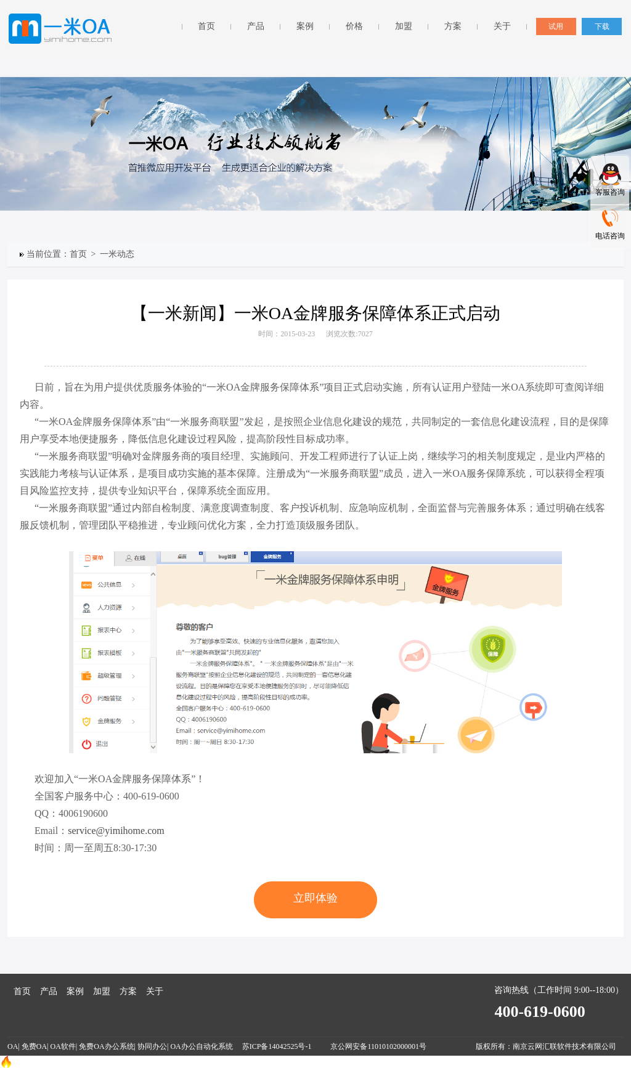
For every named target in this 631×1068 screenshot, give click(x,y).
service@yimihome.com (116, 830)
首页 (206, 26)
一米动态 (119, 254)
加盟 (403, 26)
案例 (305, 26)
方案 (453, 26)
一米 (61, 29)
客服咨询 (610, 192)
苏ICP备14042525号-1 (278, 1046)
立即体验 (315, 898)
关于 (502, 26)
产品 (255, 26)
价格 (354, 26)
